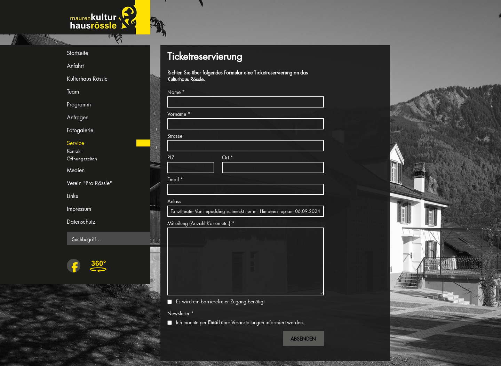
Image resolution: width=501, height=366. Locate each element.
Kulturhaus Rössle (87, 78)
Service (75, 143)
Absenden (303, 338)
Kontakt (74, 151)
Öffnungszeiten (82, 159)
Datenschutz (81, 221)
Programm (79, 104)
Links (72, 196)
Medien (76, 170)
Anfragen (77, 117)
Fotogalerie (80, 130)
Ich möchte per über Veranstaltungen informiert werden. (240, 322)
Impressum (79, 209)
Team (73, 91)
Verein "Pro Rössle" (89, 183)
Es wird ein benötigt (220, 301)
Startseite (77, 53)
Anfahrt (75, 66)
